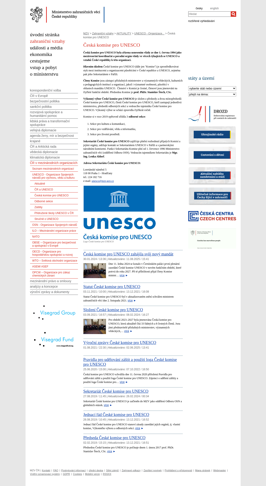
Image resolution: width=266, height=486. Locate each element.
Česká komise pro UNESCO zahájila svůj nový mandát (128, 254)
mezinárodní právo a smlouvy (50, 281)
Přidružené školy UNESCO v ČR (54, 213)
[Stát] (212, 88)
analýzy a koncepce (44, 286)
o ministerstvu (44, 74)
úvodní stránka (44, 34)
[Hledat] (233, 14)
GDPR (66, 474)
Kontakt (46, 470)
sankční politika (41, 106)
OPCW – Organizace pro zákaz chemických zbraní (51, 274)
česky (199, 8)
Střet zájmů (112, 470)
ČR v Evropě (39, 96)
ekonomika (41, 54)
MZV (86, 33)
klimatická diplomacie (45, 157)
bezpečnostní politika (45, 101)
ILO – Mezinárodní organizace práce (54, 230)
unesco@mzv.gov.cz (103, 181)
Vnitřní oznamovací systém (45, 474)
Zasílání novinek (153, 470)
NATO (36, 236)
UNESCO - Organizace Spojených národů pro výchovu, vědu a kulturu (53, 176)
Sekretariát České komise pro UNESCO (115, 391)
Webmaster (219, 470)
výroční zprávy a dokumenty (49, 292)
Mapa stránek (202, 470)
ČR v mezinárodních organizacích (54, 163)
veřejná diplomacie (43, 130)
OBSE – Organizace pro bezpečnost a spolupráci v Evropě (54, 244)
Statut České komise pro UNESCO (111, 286)
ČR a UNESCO (44, 189)
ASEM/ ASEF (40, 266)
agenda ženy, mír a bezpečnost (52, 135)
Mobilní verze (92, 474)
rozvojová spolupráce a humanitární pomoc (46, 114)
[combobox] (209, 14)
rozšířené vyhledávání (201, 20)
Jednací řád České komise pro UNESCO (116, 414)
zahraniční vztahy (47, 41)
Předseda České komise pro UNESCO (114, 437)
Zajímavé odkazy (131, 470)
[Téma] (212, 94)
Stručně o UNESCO (47, 219)
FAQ (55, 470)
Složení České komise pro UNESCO (113, 310)
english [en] (214, 8)
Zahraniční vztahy (103, 33)
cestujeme (40, 61)
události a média (46, 48)
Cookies (77, 474)
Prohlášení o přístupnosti (178, 470)
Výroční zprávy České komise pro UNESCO (119, 342)
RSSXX (107, 474)
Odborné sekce (44, 201)
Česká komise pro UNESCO (52, 195)
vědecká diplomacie (44, 152)
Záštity (38, 207)
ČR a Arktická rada (43, 146)
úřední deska (96, 470)
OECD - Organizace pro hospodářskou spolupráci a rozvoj (52, 253)
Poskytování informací (73, 470)
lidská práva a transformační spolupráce (50, 123)
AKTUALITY (123, 33)
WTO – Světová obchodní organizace (54, 260)
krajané (35, 141)
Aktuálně (40, 183)
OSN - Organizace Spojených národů (54, 224)
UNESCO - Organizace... (149, 33)
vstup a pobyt (43, 67)
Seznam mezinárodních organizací (53, 168)
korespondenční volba (45, 90)
